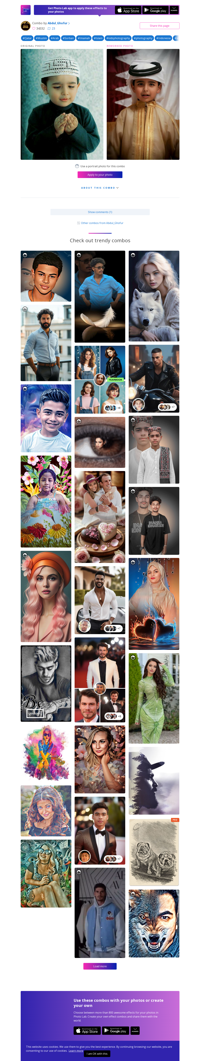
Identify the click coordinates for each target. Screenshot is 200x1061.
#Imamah (84, 38)
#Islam (98, 38)
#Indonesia (163, 38)
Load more (100, 966)
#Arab (55, 38)
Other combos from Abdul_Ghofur (100, 223)
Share (159, 26)
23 (51, 28)
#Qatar (27, 38)
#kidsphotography (118, 38)
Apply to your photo (100, 175)
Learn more (76, 1051)
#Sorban (68, 38)
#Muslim (41, 38)
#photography (143, 38)
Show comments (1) (100, 212)
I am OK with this (97, 1054)
